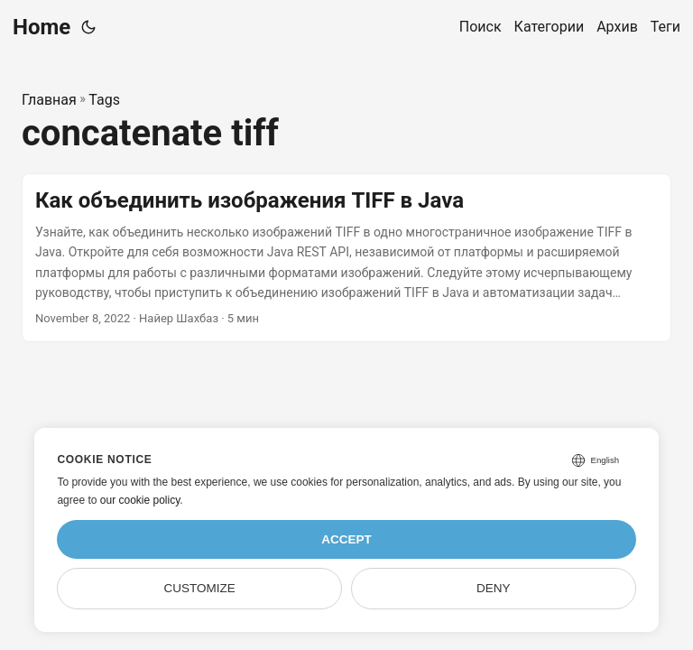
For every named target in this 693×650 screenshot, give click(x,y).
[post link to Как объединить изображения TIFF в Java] (346, 258)
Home (41, 27)
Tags (104, 99)
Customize (200, 588)
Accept (346, 539)
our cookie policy (140, 500)
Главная (49, 99)
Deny (493, 588)
